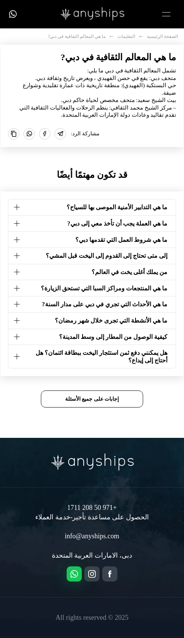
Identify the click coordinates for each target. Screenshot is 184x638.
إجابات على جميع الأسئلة (92, 399)
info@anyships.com (92, 536)
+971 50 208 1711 (92, 507)
